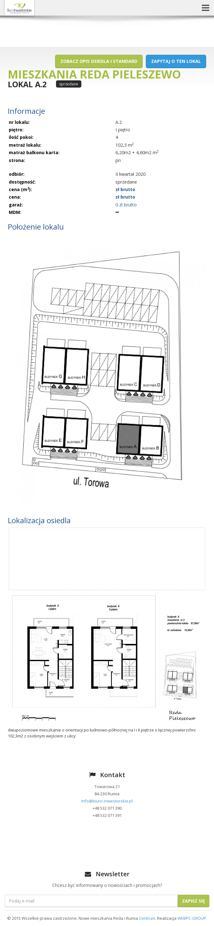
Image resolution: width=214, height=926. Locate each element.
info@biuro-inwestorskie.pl (107, 801)
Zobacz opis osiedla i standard (98, 61)
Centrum (147, 918)
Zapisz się (193, 901)
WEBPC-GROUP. (192, 918)
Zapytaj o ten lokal (176, 61)
